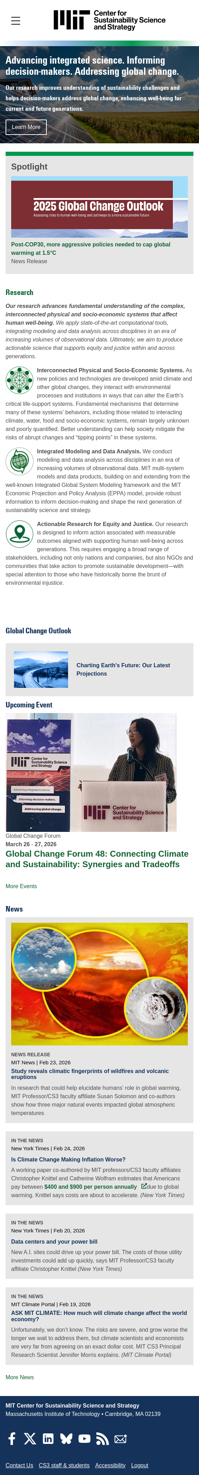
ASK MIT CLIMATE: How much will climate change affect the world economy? (99, 1316)
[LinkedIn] (48, 1443)
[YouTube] (84, 1443)
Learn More (26, 127)
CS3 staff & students (64, 1465)
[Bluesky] (66, 1443)
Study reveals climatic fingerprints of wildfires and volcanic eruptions (90, 1074)
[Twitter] (30, 1443)
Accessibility (110, 1465)
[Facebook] (12, 1443)
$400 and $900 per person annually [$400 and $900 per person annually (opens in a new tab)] (91, 1187)
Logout (139, 1465)
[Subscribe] (121, 1443)
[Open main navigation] (15, 20)
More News (20, 1377)
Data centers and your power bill (54, 1242)
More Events (21, 886)
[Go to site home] (109, 20)
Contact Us (19, 1465)
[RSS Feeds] (102, 1443)
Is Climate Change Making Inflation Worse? (68, 1160)
